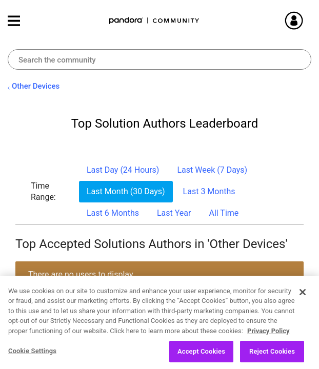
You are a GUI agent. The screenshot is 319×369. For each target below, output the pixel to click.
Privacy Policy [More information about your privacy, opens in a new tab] (268, 334)
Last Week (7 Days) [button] (212, 170)
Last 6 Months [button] (113, 213)
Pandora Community (154, 21)
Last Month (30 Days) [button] (126, 191)
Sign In (306, 20)
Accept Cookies (201, 355)
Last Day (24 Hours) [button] (123, 170)
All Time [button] (223, 213)
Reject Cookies (272, 355)
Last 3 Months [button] (209, 191)
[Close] (302, 295)
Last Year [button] (174, 213)
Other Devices (35, 86)
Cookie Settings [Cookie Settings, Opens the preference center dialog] (32, 355)
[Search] (159, 59)
